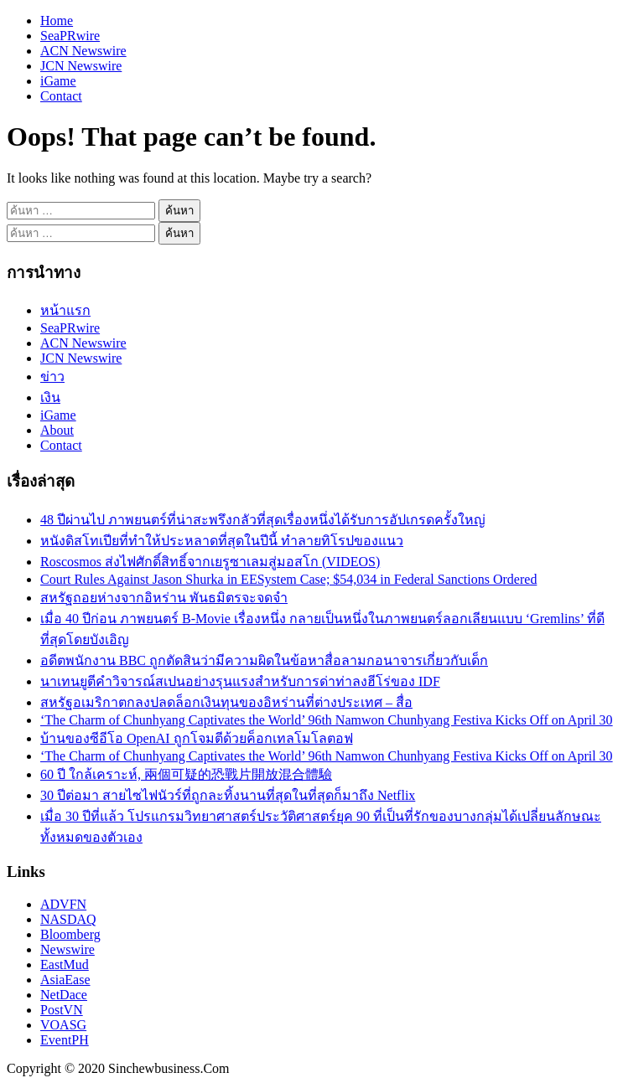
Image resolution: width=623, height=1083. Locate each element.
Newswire (67, 949)
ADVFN (63, 904)
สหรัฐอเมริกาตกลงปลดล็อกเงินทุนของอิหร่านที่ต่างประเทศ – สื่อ (226, 702)
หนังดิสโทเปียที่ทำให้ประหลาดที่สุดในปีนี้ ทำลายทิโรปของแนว (221, 541)
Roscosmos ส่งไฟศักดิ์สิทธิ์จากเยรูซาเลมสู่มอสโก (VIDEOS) (210, 561)
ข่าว (52, 376)
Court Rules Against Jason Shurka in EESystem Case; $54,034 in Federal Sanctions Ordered (288, 579)
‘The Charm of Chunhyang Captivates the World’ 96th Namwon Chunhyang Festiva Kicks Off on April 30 (326, 720)
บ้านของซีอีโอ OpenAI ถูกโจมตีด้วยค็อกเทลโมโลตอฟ (196, 738)
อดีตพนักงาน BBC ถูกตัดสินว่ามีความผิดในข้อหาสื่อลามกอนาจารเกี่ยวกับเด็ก (264, 660)
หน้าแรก (65, 310)
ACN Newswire (83, 51)
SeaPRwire (70, 35)
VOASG (63, 1025)
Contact (61, 96)
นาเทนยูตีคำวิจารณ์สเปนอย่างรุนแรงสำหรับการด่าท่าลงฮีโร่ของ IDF (240, 681)
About (57, 430)
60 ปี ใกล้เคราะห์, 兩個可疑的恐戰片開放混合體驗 (186, 774)
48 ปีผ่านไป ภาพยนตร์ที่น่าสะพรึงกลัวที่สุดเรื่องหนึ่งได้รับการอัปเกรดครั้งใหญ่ (262, 520)
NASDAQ (68, 919)
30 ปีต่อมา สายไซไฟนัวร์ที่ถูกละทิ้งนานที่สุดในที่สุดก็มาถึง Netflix (227, 795)
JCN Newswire (81, 66)
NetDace (63, 995)
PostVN (61, 1010)
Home (56, 20)
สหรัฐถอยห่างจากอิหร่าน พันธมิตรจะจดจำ (164, 597)
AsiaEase (65, 979)
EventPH (64, 1040)
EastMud (64, 964)
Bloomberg (70, 934)
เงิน (50, 397)
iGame (58, 81)
